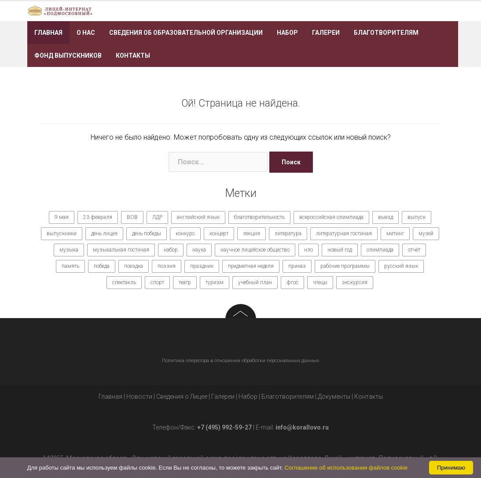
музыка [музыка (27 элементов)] (68, 250)
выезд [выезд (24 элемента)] (385, 217)
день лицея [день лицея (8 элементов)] (104, 233)
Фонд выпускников (68, 55)
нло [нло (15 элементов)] (308, 250)
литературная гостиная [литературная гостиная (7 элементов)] (344, 233)
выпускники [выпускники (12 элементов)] (62, 233)
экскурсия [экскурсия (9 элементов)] (354, 282)
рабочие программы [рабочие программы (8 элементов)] (345, 266)
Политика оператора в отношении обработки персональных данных (240, 360)
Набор (287, 32)
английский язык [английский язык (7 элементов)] (198, 217)
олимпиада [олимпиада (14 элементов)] (380, 250)
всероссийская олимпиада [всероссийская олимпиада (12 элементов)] (331, 217)
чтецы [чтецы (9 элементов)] (320, 282)
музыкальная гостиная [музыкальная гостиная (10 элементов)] (121, 250)
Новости (139, 396)
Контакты (133, 55)
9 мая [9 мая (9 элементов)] (62, 217)
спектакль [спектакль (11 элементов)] (124, 282)
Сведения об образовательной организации (186, 32)
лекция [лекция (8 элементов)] (251, 233)
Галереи (326, 32)
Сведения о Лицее (181, 396)
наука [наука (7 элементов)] (199, 250)
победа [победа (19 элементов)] (102, 266)
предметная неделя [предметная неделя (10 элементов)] (251, 266)
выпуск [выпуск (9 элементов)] (417, 217)
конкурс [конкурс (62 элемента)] (185, 233)
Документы (334, 396)
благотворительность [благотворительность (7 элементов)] (259, 217)
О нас (86, 32)
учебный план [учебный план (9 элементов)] (255, 282)
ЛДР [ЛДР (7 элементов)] (157, 217)
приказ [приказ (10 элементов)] (297, 266)
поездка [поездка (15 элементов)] (133, 266)
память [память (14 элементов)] (70, 266)
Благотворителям (386, 32)
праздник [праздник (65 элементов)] (201, 266)
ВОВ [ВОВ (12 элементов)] (132, 217)
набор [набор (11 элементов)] (171, 250)
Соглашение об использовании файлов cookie (346, 467)
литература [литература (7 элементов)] (288, 233)
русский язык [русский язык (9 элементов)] (401, 266)
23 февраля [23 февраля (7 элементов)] (97, 217)
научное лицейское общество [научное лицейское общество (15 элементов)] (255, 250)
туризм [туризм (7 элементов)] (215, 282)
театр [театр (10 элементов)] (185, 282)
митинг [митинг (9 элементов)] (395, 233)
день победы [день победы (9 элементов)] (146, 233)
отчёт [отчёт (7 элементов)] (414, 250)
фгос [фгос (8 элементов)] (292, 282)
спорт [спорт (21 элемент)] (157, 282)
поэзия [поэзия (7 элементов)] (167, 266)
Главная (48, 32)
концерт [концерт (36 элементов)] (218, 233)
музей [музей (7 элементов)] (426, 233)
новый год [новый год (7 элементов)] (339, 250)
